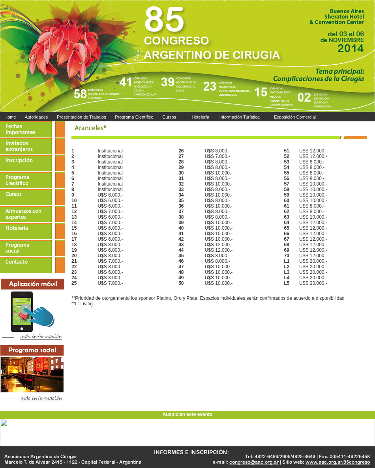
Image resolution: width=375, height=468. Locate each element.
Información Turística (239, 117)
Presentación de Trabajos (81, 117)
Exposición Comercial (295, 117)
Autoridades (36, 117)
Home (10, 117)
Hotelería (200, 117)
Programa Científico (134, 117)
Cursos (169, 117)
